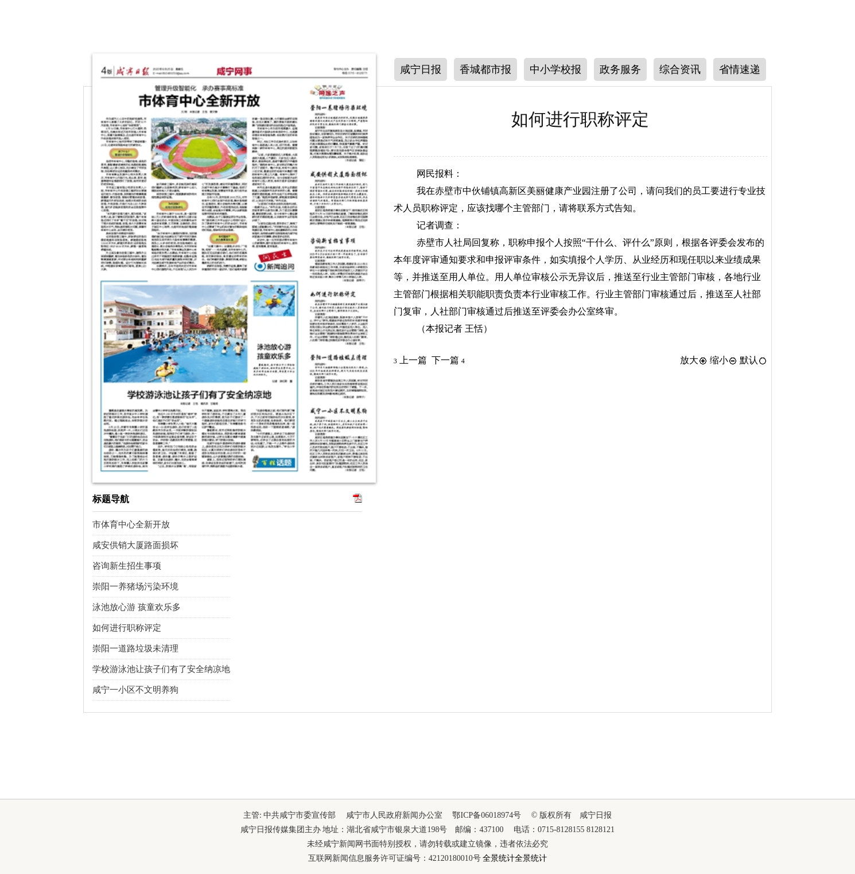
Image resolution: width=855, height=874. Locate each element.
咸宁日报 (420, 69)
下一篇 (448, 360)
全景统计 (499, 858)
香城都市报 (485, 69)
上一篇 (410, 360)
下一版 (785, 188)
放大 (694, 360)
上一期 (70, 187)
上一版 (785, 118)
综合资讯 (680, 69)
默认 (753, 360)
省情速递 (739, 69)
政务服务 (620, 69)
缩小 (723, 360)
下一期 (70, 258)
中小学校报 (555, 69)
